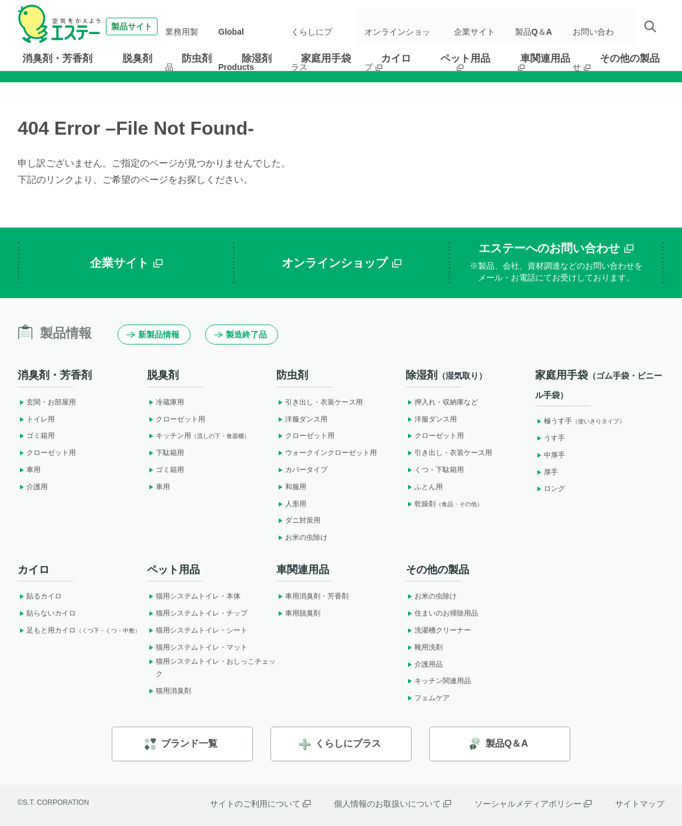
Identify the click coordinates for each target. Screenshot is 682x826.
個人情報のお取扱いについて (392, 803)
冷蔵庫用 (165, 402)
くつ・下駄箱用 (435, 470)
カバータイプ (301, 470)
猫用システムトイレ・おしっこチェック (211, 667)
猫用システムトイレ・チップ (197, 613)
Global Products (252, 26)
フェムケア (428, 698)
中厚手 (550, 455)
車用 (29, 470)
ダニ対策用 (298, 520)
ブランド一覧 (181, 744)
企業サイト (481, 26)
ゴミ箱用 (36, 436)
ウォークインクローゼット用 (326, 453)
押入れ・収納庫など (442, 402)
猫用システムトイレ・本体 (193, 596)
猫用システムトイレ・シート (197, 630)
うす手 (550, 438)
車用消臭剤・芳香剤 (312, 596)
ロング (550, 488)
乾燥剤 (444, 504)
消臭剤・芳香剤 (57, 58)
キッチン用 (198, 436)
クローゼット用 (47, 453)
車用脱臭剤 (298, 613)
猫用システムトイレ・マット (197, 647)
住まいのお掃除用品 (442, 613)
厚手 (546, 472)
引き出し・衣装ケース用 (319, 402)
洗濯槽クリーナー (438, 630)
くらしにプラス (319, 26)
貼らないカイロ (47, 613)
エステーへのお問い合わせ (556, 262)
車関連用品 (545, 58)
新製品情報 (152, 334)
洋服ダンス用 (301, 419)
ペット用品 (465, 58)
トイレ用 (36, 419)
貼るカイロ (40, 596)
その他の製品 (630, 58)
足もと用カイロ (79, 630)
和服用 (291, 487)
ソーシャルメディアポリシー (532, 803)
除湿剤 (257, 58)
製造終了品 (240, 334)
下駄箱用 (165, 453)
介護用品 (424, 664)
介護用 (33, 487)
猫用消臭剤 (169, 691)
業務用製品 (194, 26)
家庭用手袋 (326, 58)
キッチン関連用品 (438, 681)
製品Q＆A (538, 26)
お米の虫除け (301, 537)
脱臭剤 (137, 58)
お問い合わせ (598, 26)
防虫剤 (197, 58)
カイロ (396, 58)
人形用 (291, 504)
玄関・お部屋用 (47, 402)
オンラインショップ (406, 26)
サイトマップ (639, 803)
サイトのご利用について (260, 803)
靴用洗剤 (424, 647)
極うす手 (580, 421)
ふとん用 (424, 487)
